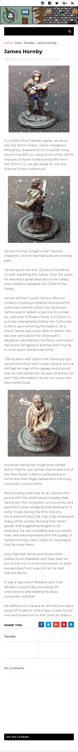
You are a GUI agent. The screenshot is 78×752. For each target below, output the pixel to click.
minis (18, 42)
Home (8, 42)
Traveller (29, 42)
